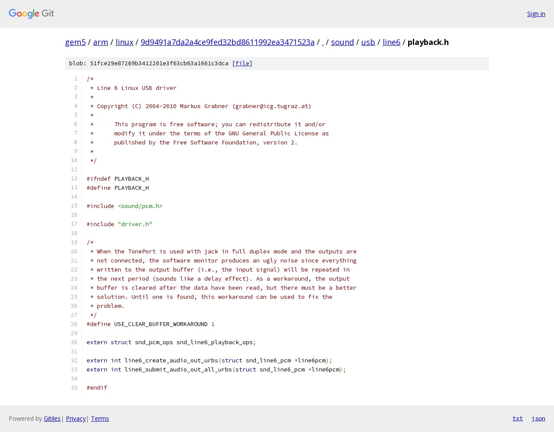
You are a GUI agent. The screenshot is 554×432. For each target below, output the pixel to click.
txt (517, 418)
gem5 (75, 42)
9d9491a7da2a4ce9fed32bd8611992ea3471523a (228, 42)
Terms (100, 418)
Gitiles (52, 418)
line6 (391, 42)
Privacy (76, 418)
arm (100, 42)
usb (368, 42)
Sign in (536, 14)
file (242, 63)
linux (124, 42)
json (538, 418)
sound (342, 42)
